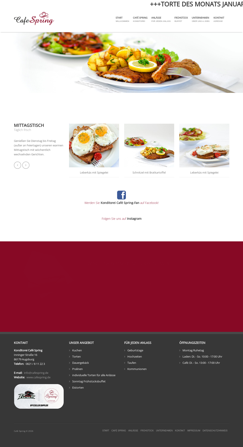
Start (122, 19)
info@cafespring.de (36, 373)
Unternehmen (200, 19)
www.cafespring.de (38, 377)
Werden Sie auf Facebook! (121, 203)
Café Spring (140, 19)
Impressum (193, 430)
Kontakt (219, 19)
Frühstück (181, 19)
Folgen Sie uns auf (121, 219)
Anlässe (161, 19)
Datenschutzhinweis (215, 430)
